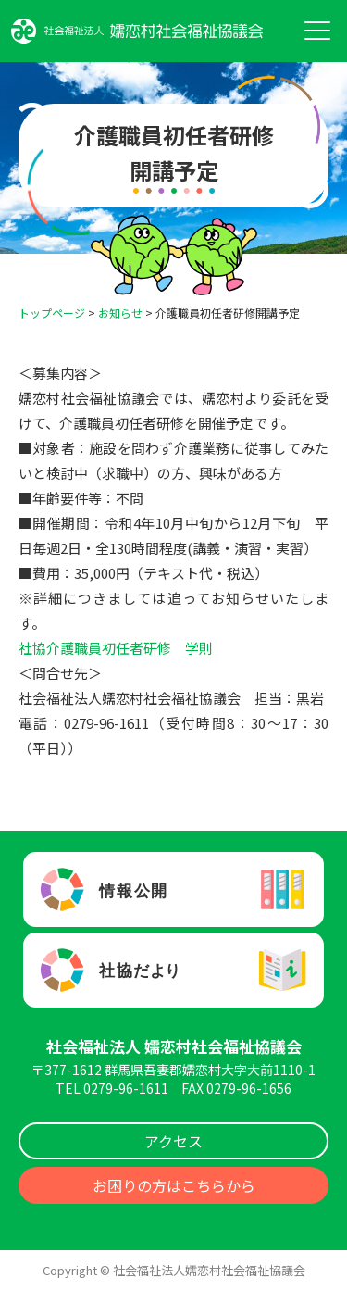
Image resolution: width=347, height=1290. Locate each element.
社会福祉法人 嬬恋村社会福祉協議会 (174, 1046)
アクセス (173, 1141)
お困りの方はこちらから (174, 1185)
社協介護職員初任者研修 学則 (116, 648)
